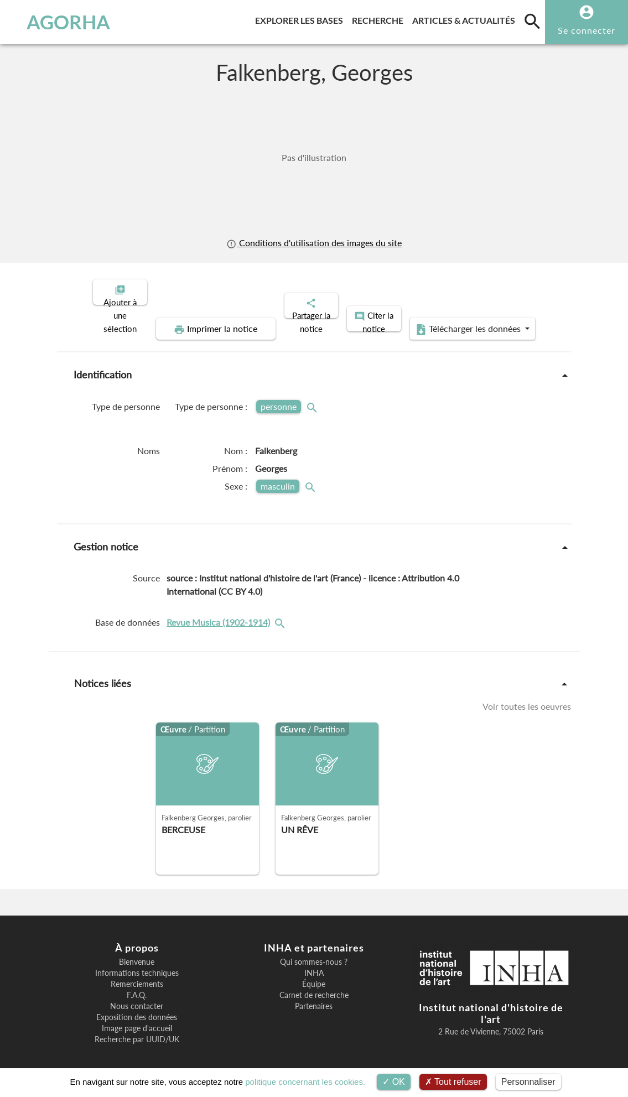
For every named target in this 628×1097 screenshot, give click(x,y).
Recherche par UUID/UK (137, 1030)
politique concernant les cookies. (305, 1081)
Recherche (380, 18)
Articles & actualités (466, 18)
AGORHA (60, 22)
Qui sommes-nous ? (313, 952)
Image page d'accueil (137, 1019)
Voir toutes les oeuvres (526, 697)
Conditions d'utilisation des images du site (313, 242)
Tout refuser (453, 1081)
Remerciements (137, 975)
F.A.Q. (137, 986)
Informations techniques (137, 963)
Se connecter (586, 30)
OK (393, 1081)
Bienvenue (136, 952)
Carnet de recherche (314, 986)
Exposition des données (136, 1008)
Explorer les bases (301, 18)
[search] (532, 21)
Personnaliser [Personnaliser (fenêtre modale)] (528, 1081)
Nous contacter (136, 997)
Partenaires (314, 997)
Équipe (313, 975)
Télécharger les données (438, 320)
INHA (314, 963)
